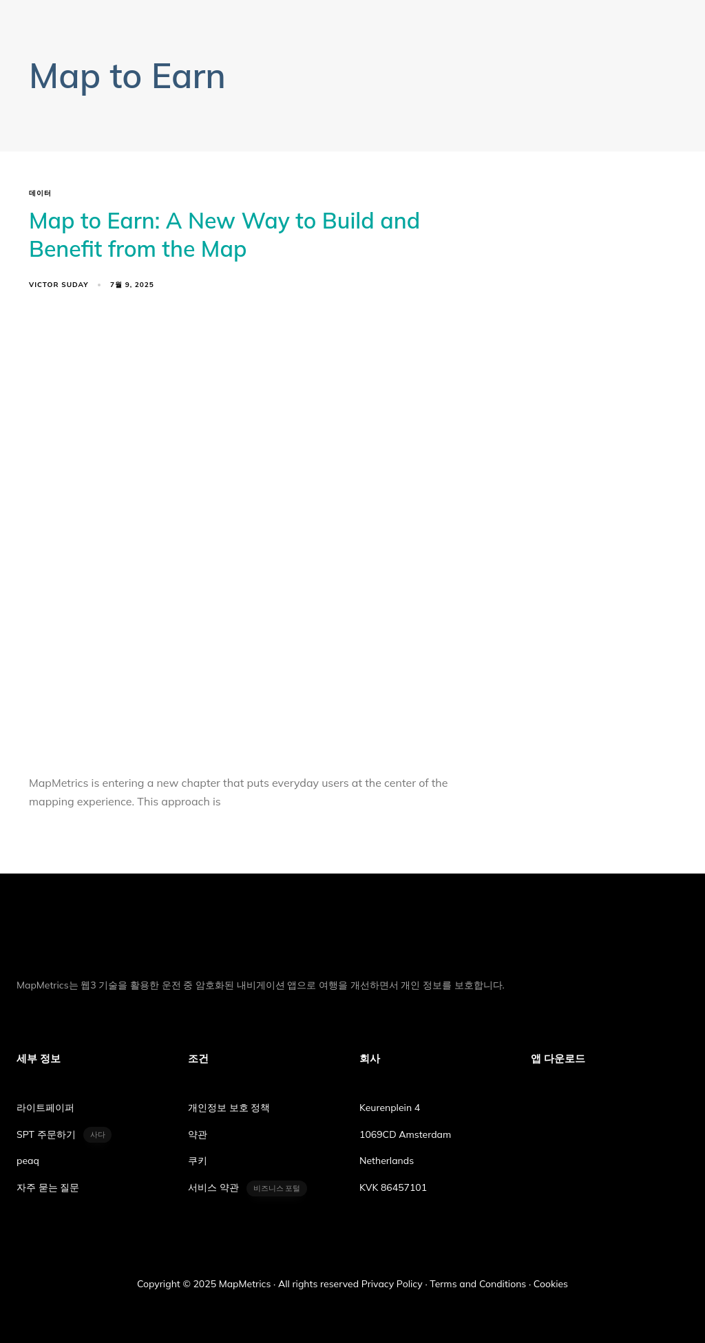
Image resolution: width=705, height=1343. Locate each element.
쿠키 (197, 1160)
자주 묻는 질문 (48, 1187)
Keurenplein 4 (389, 1107)
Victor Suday (59, 284)
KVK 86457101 (393, 1187)
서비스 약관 (247, 1188)
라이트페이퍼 (45, 1107)
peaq (28, 1160)
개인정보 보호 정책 (229, 1107)
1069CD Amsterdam (405, 1134)
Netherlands (386, 1160)
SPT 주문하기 (64, 1135)
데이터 (40, 193)
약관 (197, 1134)
